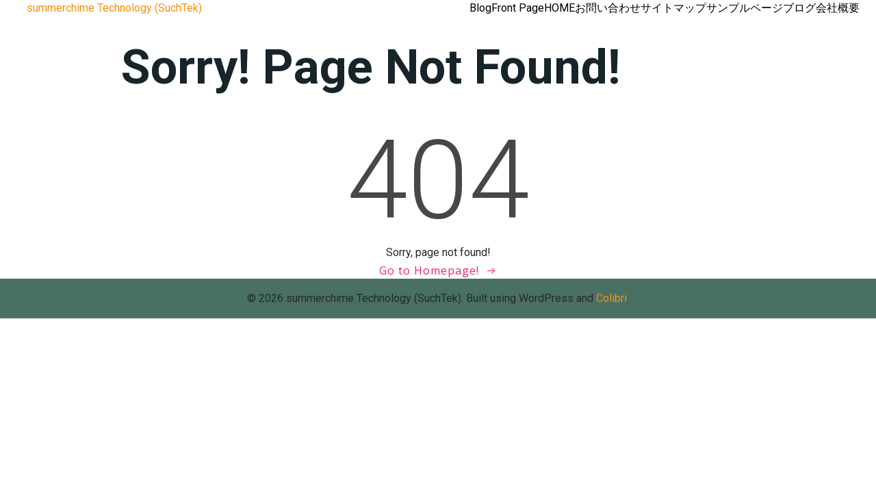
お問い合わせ (608, 7)
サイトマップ (673, 7)
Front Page (517, 7)
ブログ (799, 7)
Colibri (611, 298)
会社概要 (838, 7)
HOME (559, 7)
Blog (480, 7)
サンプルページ (744, 7)
